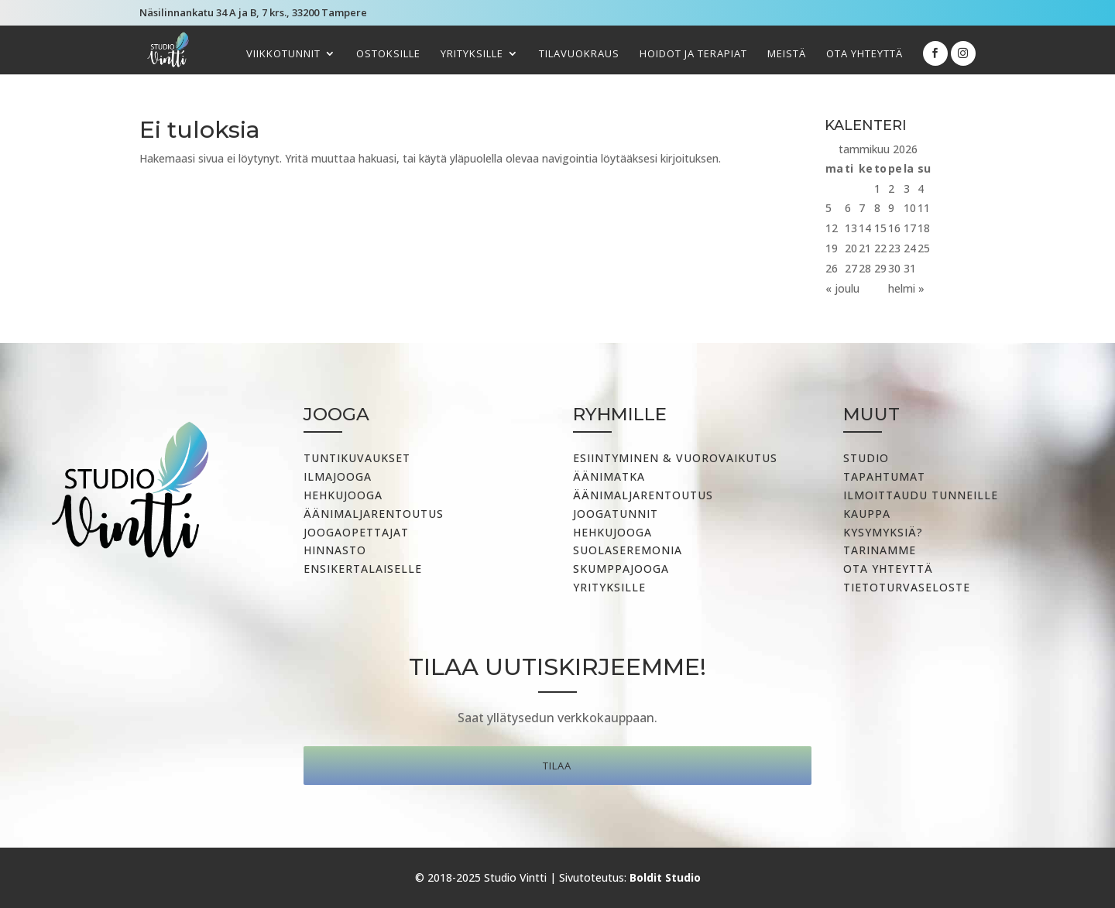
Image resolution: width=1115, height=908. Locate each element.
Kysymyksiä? (883, 532)
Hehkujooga (343, 495)
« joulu (842, 288)
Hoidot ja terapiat (693, 54)
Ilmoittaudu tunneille (920, 495)
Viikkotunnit (283, 54)
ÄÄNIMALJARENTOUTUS (643, 495)
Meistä (786, 54)
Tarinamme (879, 550)
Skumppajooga (621, 568)
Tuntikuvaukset (357, 458)
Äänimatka (609, 476)
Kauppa (866, 513)
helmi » (906, 288)
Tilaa (557, 766)
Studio (866, 458)
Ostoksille (388, 54)
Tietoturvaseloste (906, 587)
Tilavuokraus (579, 54)
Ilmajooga (338, 476)
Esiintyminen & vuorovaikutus (675, 458)
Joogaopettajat (356, 532)
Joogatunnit (615, 513)
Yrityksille (472, 54)
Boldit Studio (665, 877)
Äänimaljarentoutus (374, 513)
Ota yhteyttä (864, 54)
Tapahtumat (884, 476)
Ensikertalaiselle (363, 568)
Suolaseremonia (627, 550)
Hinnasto (335, 550)
